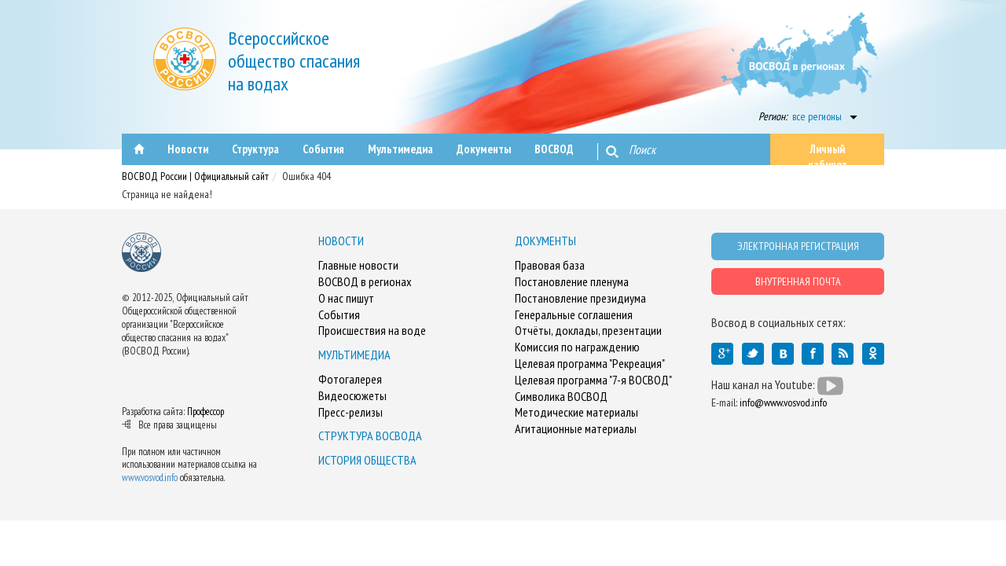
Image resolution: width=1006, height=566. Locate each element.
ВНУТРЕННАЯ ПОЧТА (798, 281)
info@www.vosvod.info (783, 402)
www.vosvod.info (150, 477)
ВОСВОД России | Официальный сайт (195, 176)
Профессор (205, 411)
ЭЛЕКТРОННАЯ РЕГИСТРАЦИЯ (798, 246)
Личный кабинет (827, 153)
